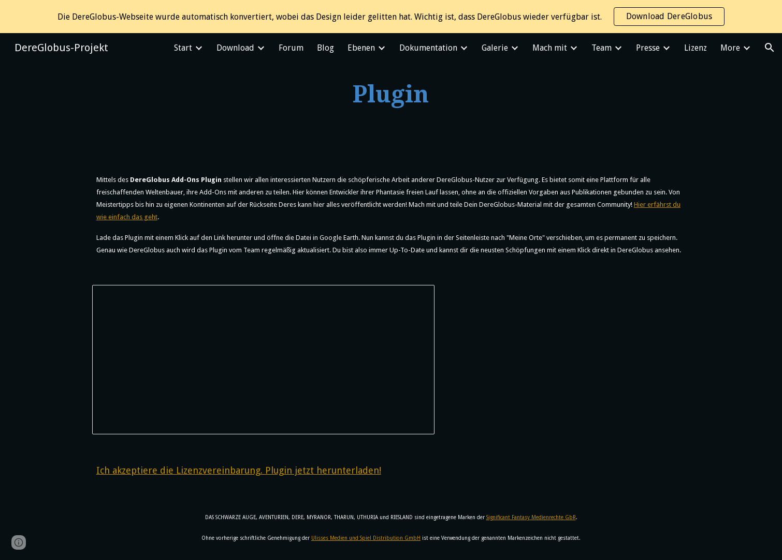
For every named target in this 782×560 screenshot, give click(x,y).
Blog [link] (325, 48)
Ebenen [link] (361, 48)
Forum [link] (291, 48)
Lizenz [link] (695, 48)
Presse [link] (648, 48)
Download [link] (235, 48)
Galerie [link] (495, 48)
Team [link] (601, 48)
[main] (391, 94)
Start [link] (183, 48)
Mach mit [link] (549, 48)
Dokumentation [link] (428, 48)
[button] (769, 47)
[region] (391, 16)
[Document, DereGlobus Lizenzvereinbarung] (263, 360)
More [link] (730, 48)
